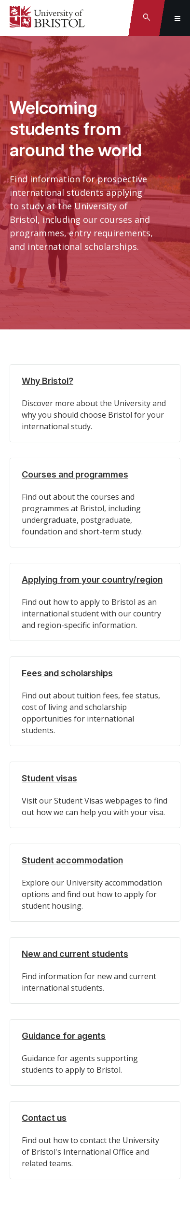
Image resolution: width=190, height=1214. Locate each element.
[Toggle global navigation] (177, 18)
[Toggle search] (146, 18)
